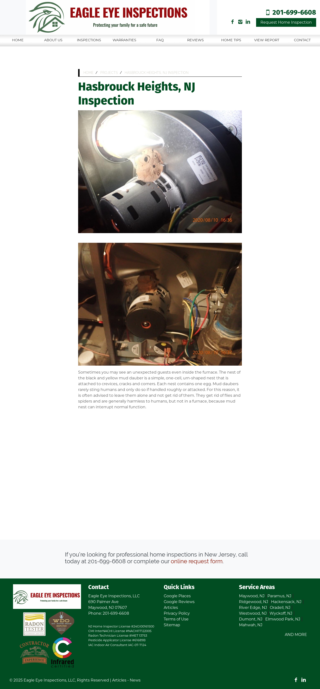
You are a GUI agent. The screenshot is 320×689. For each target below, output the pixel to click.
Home (18, 40)
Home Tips (231, 40)
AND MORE (296, 634)
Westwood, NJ (253, 613)
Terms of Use (176, 619)
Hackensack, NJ (286, 601)
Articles (171, 607)
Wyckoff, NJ (281, 613)
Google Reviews (179, 601)
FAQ (160, 40)
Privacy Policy (177, 613)
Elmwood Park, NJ (282, 619)
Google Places (177, 596)
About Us (53, 40)
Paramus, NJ (279, 596)
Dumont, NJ (250, 619)
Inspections (89, 40)
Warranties (124, 40)
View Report (266, 40)
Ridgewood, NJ (253, 601)
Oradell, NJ (280, 607)
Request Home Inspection (286, 22)
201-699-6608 (294, 13)
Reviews (195, 40)
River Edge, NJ (253, 607)
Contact (302, 40)
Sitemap (172, 625)
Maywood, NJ (252, 596)
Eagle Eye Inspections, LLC (49, 680)
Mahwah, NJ (250, 625)
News (135, 680)
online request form (197, 561)
